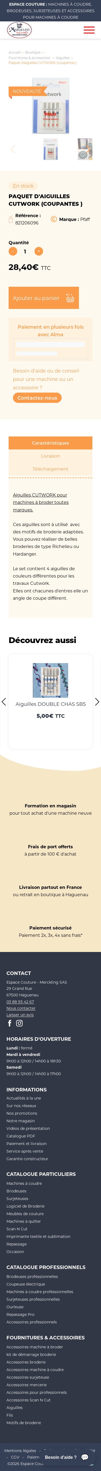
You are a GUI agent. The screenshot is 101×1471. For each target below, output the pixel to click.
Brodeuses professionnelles (32, 1276)
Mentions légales (20, 1450)
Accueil (14, 52)
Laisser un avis (20, 1014)
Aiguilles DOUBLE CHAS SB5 (51, 704)
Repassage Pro (20, 1314)
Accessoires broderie (26, 1362)
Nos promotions (21, 1113)
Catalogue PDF (20, 1136)
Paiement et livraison (26, 1143)
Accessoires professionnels (31, 1322)
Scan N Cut (16, 1228)
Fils (9, 1415)
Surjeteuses (17, 1198)
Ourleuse (14, 1306)
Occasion (15, 1251)
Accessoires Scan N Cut (28, 1399)
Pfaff (85, 219)
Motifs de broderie (23, 1422)
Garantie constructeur (27, 1158)
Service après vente (24, 1151)
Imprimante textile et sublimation (38, 1236)
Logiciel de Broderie (25, 1206)
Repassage (16, 1244)
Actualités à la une (23, 1098)
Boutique (32, 52)
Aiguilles (62, 58)
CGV (15, 1457)
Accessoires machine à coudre (35, 1369)
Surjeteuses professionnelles (33, 1299)
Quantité (19, 242)
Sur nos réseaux (21, 1105)
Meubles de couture (25, 1213)
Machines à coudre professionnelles (39, 1291)
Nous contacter (21, 1008)
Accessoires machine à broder (34, 1346)
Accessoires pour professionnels (36, 1392)
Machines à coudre (24, 1183)
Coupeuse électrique (25, 1284)
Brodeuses (16, 1190)
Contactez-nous (37, 397)
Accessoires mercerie (26, 1384)
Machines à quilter (23, 1221)
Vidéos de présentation (28, 1128)
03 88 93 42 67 (20, 1001)
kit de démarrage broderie (31, 1354)
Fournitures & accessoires (29, 58)
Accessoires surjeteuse (27, 1377)
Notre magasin (20, 1120)
